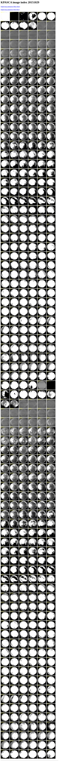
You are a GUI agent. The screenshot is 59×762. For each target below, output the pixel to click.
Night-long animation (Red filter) (10, 9)
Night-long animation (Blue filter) (10, 6)
